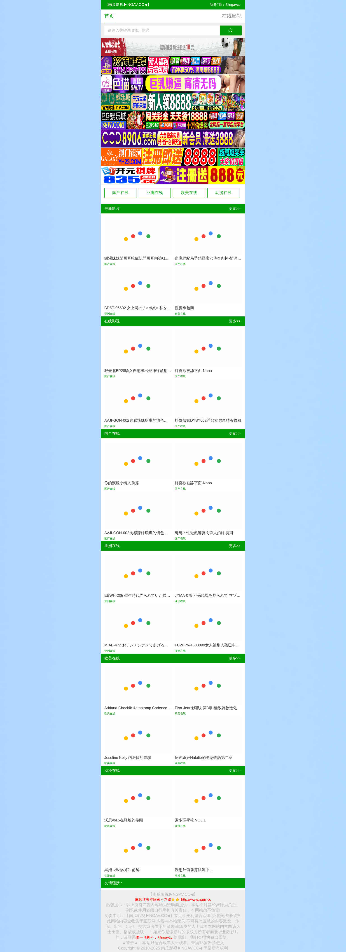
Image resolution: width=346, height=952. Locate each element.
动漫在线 (223, 192)
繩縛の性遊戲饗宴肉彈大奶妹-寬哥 (204, 533)
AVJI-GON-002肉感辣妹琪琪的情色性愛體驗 (141, 420)
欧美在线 (189, 192)
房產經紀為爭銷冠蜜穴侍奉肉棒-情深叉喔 (210, 258)
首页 (109, 16)
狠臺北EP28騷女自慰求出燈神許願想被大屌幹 (143, 371)
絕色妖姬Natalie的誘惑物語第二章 (204, 758)
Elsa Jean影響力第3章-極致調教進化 (206, 708)
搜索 (231, 30)
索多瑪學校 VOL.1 (190, 820)
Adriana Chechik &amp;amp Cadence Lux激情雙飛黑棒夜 (152, 708)
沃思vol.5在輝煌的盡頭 (123, 820)
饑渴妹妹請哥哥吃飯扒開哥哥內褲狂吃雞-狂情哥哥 (147, 258)
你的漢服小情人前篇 (121, 483)
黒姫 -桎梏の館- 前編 (122, 870)
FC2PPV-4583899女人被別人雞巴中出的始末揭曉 (217, 645)
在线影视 (232, 16)
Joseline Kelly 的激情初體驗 (127, 758)
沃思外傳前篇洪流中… (194, 870)
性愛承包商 (184, 308)
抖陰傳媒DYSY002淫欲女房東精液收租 (208, 420)
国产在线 (120, 192)
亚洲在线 (155, 192)
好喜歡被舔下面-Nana (193, 371)
